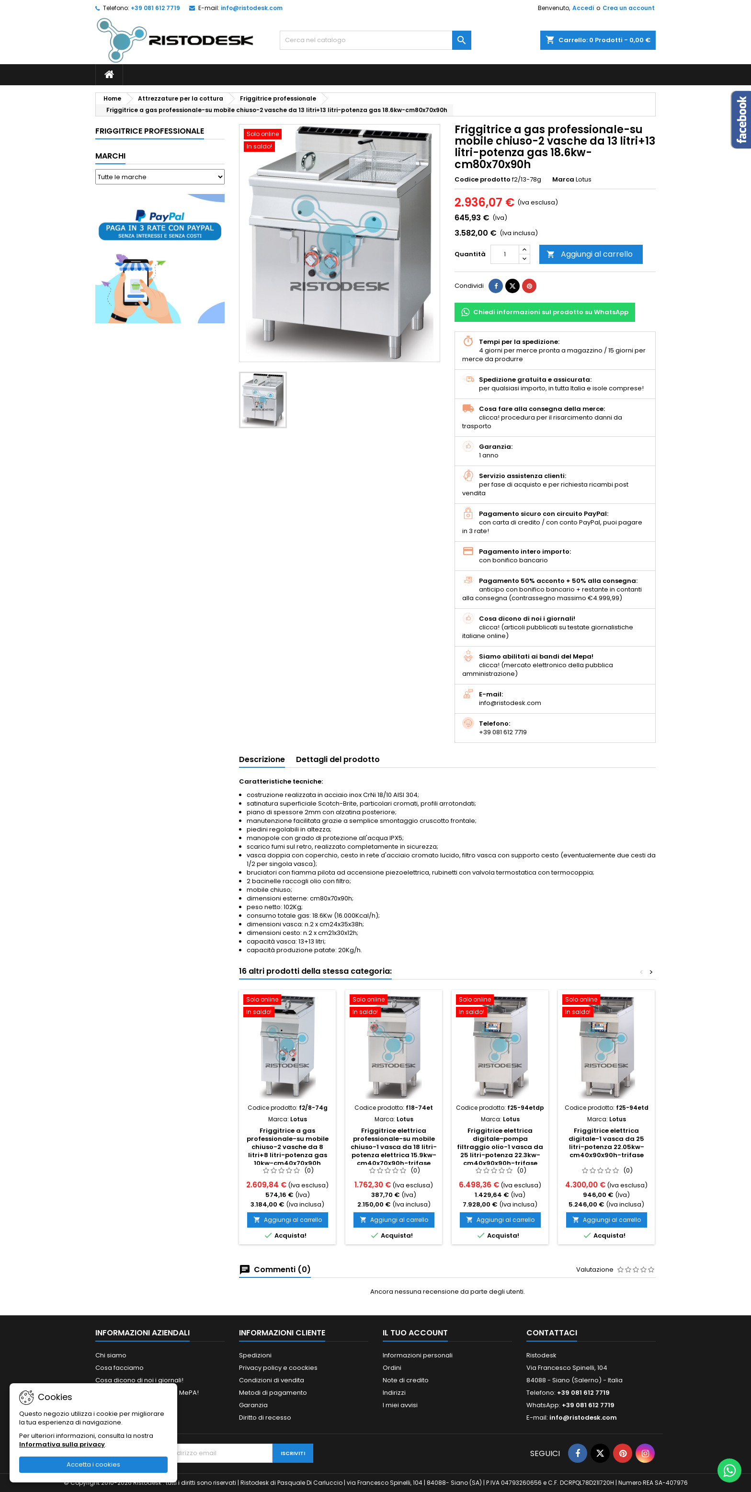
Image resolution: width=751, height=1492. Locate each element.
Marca (563, 179)
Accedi (583, 8)
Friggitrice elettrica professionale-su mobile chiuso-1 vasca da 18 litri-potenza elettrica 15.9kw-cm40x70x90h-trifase (394, 1147)
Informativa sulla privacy (62, 1444)
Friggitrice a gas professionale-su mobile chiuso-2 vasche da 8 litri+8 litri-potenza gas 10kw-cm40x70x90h (288, 1147)
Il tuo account (415, 1332)
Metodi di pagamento (273, 1392)
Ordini (392, 1367)
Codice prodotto (483, 179)
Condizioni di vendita (271, 1380)
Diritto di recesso (265, 1417)
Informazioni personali (418, 1355)
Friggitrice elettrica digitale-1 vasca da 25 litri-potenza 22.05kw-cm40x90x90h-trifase (606, 1143)
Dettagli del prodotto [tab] (338, 759)
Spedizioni (255, 1355)
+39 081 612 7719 (155, 8)
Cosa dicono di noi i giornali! (139, 1380)
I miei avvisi (400, 1405)
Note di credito (406, 1380)
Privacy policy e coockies (278, 1367)
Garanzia (253, 1405)
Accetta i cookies (93, 1464)
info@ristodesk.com (252, 8)
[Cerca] (375, 40)
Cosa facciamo (119, 1367)
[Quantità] (504, 254)
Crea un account (629, 8)
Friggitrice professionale (149, 131)
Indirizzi (394, 1392)
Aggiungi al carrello (589, 254)
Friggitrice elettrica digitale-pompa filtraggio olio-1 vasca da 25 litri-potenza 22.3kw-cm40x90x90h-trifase (500, 1147)
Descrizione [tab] (262, 759)
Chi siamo (110, 1355)
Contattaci (551, 1332)
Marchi (110, 155)
